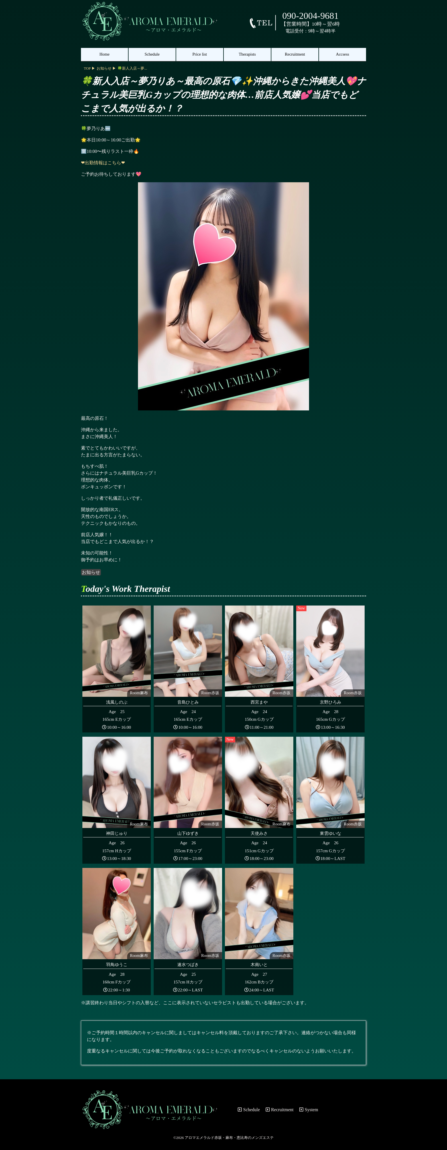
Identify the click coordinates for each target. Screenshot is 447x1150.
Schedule (152, 54)
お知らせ (91, 572)
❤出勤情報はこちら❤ (103, 162)
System (308, 1109)
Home (104, 54)
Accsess (342, 54)
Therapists (247, 54)
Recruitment (295, 54)
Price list (199, 54)
